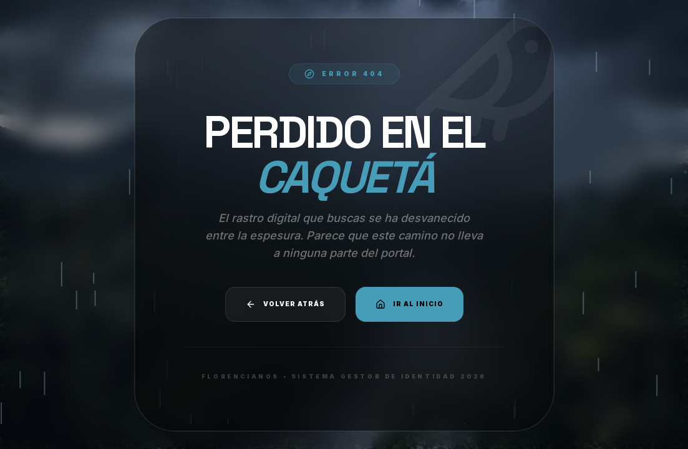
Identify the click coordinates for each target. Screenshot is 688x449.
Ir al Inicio (409, 304)
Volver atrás (285, 304)
